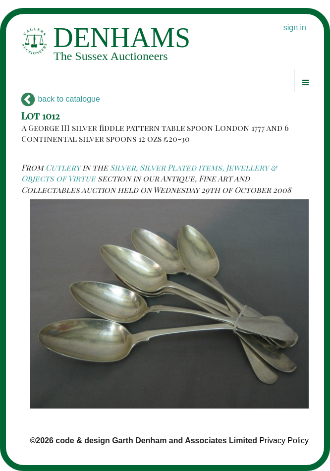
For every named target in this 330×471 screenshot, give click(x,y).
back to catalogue (60, 99)
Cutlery (63, 167)
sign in (294, 27)
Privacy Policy (284, 440)
